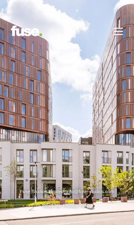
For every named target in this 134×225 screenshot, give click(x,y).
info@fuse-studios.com (90, 191)
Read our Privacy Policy (67, 205)
